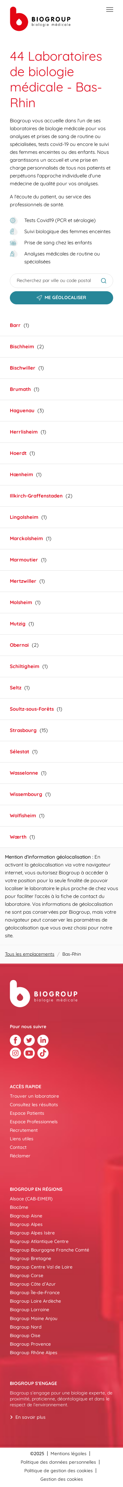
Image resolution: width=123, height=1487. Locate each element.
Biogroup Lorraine (29, 1310)
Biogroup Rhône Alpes (33, 1352)
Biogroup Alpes (26, 1224)
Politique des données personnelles (58, 1462)
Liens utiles (21, 1139)
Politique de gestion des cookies (58, 1471)
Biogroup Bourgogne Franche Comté (49, 1250)
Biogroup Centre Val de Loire (41, 1267)
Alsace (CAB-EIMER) (31, 1199)
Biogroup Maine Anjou (33, 1318)
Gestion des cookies (61, 1479)
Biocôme (19, 1207)
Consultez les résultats (34, 1105)
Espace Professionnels (34, 1122)
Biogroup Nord (26, 1327)
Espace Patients (27, 1113)
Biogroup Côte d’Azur (33, 1284)
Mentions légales (69, 1453)
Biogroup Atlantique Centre (39, 1241)
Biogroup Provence (30, 1344)
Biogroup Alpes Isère (32, 1233)
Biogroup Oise (25, 1335)
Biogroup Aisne (26, 1216)
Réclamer (20, 1156)
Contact (18, 1147)
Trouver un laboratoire (34, 1096)
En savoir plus (30, 1417)
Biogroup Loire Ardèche (35, 1301)
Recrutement (24, 1130)
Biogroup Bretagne (30, 1258)
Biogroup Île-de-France (35, 1292)
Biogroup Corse (26, 1275)
